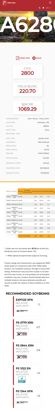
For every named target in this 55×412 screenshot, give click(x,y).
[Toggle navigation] (50, 2)
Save (36, 58)
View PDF (23, 58)
